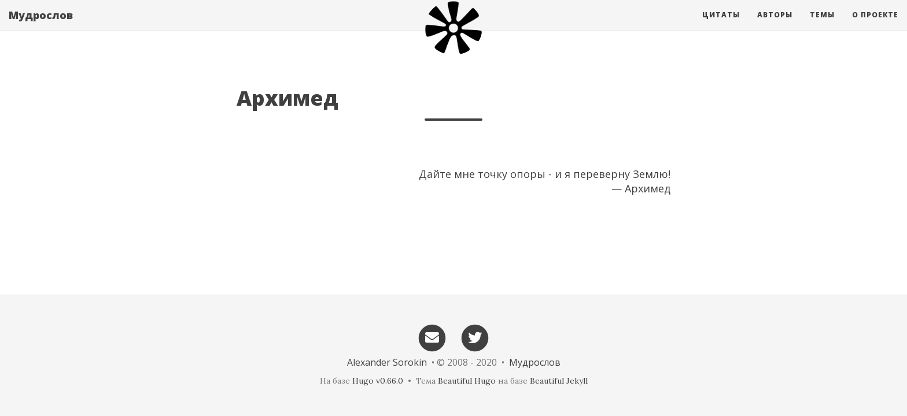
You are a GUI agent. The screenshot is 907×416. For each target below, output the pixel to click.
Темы (822, 26)
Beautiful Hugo (467, 381)
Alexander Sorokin (387, 362)
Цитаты (721, 26)
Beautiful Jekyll (559, 381)
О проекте (875, 26)
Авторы (774, 26)
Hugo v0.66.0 (377, 381)
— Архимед (640, 188)
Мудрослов (41, 26)
